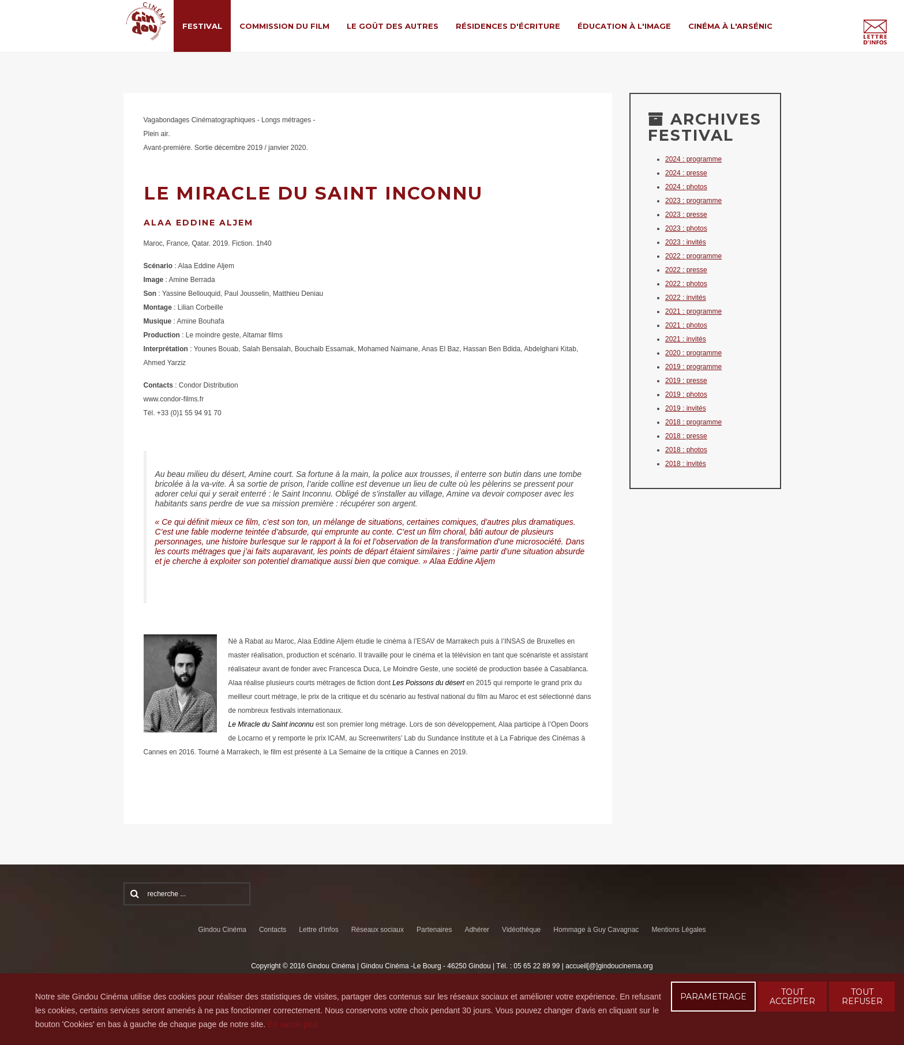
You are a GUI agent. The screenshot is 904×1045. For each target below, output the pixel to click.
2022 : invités (685, 298)
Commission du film (284, 26)
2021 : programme (693, 311)
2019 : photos (686, 394)
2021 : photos (686, 325)
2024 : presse (686, 173)
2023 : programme (693, 201)
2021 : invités (685, 339)
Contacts (272, 930)
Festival (202, 26)
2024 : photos (686, 187)
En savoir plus (293, 1024)
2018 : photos (686, 450)
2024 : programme (693, 159)
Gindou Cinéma (222, 930)
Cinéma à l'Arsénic (730, 26)
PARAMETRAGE (713, 996)
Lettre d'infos (318, 930)
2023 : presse (686, 214)
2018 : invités (685, 464)
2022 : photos (686, 284)
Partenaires (434, 930)
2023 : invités (685, 242)
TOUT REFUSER (862, 996)
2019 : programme (693, 367)
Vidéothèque (521, 930)
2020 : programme (693, 353)
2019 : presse (686, 381)
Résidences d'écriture (508, 26)
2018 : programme (693, 422)
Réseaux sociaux (377, 930)
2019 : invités (685, 408)
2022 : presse (686, 270)
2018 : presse (686, 436)
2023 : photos (686, 228)
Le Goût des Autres (392, 26)
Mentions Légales (678, 930)
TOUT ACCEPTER (792, 996)
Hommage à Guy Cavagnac (596, 930)
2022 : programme (693, 256)
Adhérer (476, 930)
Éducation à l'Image (624, 26)
